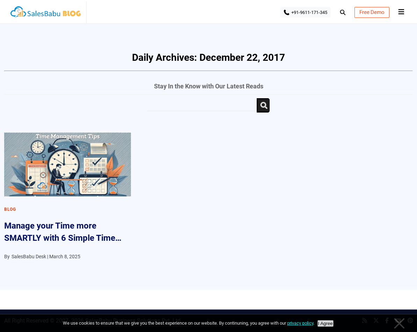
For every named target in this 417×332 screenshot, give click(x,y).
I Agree (325, 323)
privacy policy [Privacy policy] (300, 323)
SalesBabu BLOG (45, 14)
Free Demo (372, 12)
